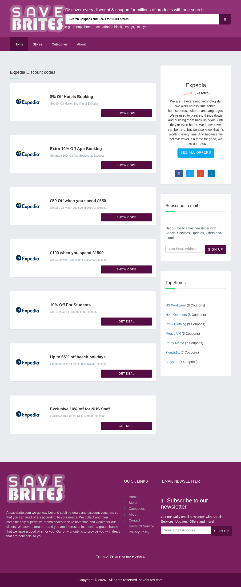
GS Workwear (185, 305)
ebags (129, 27)
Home (19, 44)
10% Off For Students (70, 305)
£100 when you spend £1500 (77, 253)
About (133, 514)
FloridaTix (182, 352)
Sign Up (215, 249)
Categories (60, 44)
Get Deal (126, 321)
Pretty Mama (184, 343)
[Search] (225, 19)
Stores (37, 44)
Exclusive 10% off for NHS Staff (80, 409)
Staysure (181, 362)
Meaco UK (182, 333)
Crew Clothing (185, 324)
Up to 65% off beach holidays (77, 357)
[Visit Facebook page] (179, 173)
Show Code (126, 113)
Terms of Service (141, 526)
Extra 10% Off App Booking (76, 149)
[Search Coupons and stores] (142, 19)
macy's (142, 27)
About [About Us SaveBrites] (81, 44)
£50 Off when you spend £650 (78, 201)
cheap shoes (82, 27)
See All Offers (196, 152)
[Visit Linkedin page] (211, 173)
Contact (134, 520)
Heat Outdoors (185, 315)
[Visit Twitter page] (190, 173)
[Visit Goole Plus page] (200, 173)
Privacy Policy (139, 532)
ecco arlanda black (108, 27)
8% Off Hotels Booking (71, 96)
